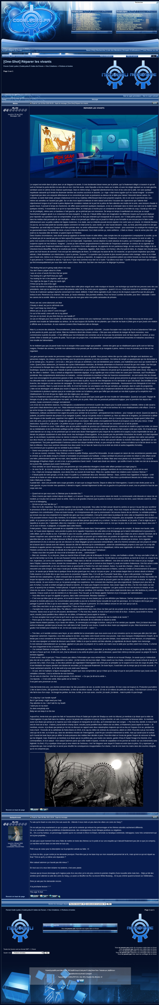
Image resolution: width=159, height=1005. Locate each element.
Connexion (21, 56)
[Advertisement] (80, 992)
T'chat (143, 50)
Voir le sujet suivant (150, 96)
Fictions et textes (66, 66)
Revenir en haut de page (15, 810)
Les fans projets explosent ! (90, 26)
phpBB (54, 970)
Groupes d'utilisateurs (131, 50)
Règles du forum (15, 50)
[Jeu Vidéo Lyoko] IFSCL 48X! (127, 18)
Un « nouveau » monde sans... (91, 21)
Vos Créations (51, 66)
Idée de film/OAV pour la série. (127, 26)
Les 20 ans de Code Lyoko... (90, 24)
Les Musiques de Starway (125, 29)
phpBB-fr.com (111, 970)
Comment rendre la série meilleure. (128, 21)
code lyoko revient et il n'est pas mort (129, 24)
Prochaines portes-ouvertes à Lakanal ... (130, 19)
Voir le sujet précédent (132, 96)
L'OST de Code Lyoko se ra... (91, 14)
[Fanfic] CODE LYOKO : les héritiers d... (130, 14)
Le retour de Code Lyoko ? (90, 22)
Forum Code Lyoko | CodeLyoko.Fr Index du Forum (24, 66)
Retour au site (152, 50)
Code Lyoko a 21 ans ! (83, 16)
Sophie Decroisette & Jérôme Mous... (88, 29)
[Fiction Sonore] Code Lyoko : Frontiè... (130, 27)
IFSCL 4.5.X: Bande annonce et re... (89, 27)
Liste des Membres (114, 50)
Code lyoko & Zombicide (125, 22)
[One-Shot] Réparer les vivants (28, 61)
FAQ (93, 50)
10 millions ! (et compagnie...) (89, 18)
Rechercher (101, 50)
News (88, 50)
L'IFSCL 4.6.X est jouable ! (86, 19)
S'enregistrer (30, 56)
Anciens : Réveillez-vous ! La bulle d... (129, 16)
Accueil (5, 50)
